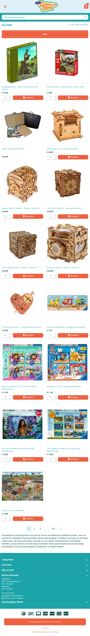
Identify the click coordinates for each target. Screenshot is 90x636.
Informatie (7, 565)
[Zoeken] (45, 17)
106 (53, 529)
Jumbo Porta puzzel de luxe (13, 148)
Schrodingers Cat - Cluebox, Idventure (62, 148)
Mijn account (8, 570)
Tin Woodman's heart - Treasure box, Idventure (21, 327)
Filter (45, 34)
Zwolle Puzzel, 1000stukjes (13, 510)
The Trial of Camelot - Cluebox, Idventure (64, 208)
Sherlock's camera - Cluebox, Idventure (63, 267)
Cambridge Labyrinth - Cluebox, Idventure (19, 267)
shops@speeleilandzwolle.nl (12, 596)
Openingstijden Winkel (12, 602)
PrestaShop (45, 628)
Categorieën (7, 559)
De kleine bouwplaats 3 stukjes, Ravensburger (66, 327)
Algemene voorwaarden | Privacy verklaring (45, 632)
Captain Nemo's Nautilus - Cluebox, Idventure (20, 208)
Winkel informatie (10, 575)
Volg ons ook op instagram (13, 598)
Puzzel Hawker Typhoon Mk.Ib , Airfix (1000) (65, 87)
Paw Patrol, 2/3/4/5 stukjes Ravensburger (64, 386)
